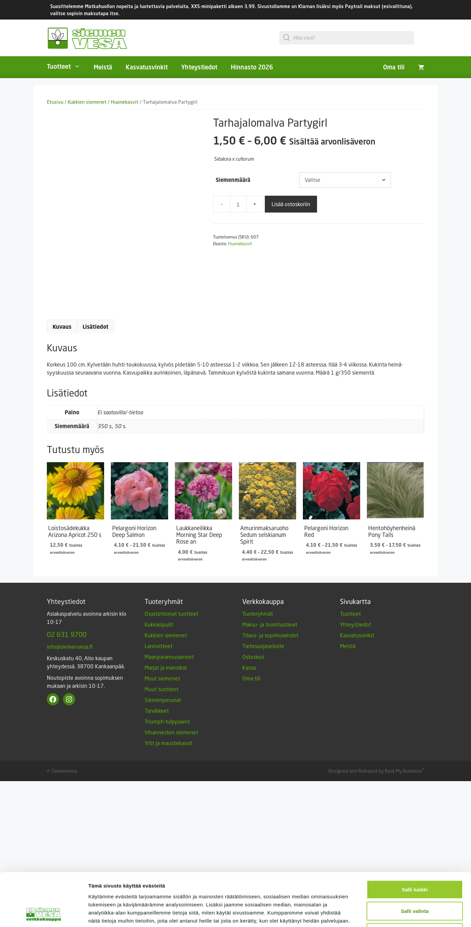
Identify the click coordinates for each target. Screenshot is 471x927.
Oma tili (394, 67)
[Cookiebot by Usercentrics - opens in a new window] (43, 845)
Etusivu (55, 102)
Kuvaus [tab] (62, 326)
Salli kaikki (415, 771)
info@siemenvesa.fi (70, 646)
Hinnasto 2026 (252, 67)
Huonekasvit (124, 102)
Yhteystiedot (199, 67)
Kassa (249, 667)
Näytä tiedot (360, 845)
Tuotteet (67, 66)
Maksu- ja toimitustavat (269, 624)
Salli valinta (415, 793)
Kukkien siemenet (87, 102)
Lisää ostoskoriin (291, 204)
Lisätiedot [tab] (95, 326)
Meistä (103, 67)
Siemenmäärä (233, 180)
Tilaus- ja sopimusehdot (270, 635)
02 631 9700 (67, 634)
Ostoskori (253, 656)
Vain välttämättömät (415, 814)
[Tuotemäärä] (238, 204)
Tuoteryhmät (257, 613)
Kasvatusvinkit (147, 67)
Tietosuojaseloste (263, 646)
